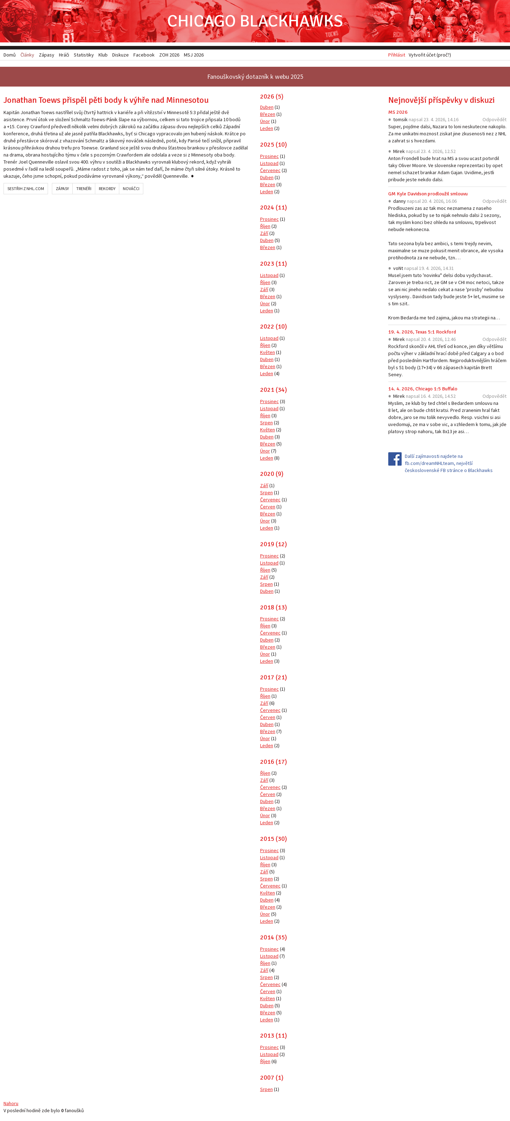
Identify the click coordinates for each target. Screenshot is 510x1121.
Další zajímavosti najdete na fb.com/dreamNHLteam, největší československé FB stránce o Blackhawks (449, 463)
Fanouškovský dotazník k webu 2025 (255, 76)
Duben (267, 107)
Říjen (265, 226)
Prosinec (269, 156)
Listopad (269, 163)
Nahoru (11, 1103)
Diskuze (120, 55)
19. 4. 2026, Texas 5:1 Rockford (422, 332)
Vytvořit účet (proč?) (430, 55)
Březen (267, 114)
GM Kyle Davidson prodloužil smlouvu (428, 194)
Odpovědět (494, 119)
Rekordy (107, 188)
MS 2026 (398, 112)
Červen (267, 506)
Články (27, 55)
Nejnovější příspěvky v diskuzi (441, 100)
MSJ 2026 (194, 55)
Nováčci (131, 188)
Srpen (266, 422)
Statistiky (84, 55)
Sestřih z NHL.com (25, 188)
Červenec (270, 170)
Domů (10, 55)
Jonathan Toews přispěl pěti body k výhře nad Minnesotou (106, 100)
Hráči (64, 55)
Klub (103, 55)
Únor (265, 121)
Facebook (144, 55)
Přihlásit (396, 55)
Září (264, 233)
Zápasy (62, 188)
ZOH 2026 (169, 55)
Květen (267, 352)
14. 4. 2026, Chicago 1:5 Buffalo (422, 389)
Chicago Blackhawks (255, 21)
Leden (266, 128)
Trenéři (83, 188)
